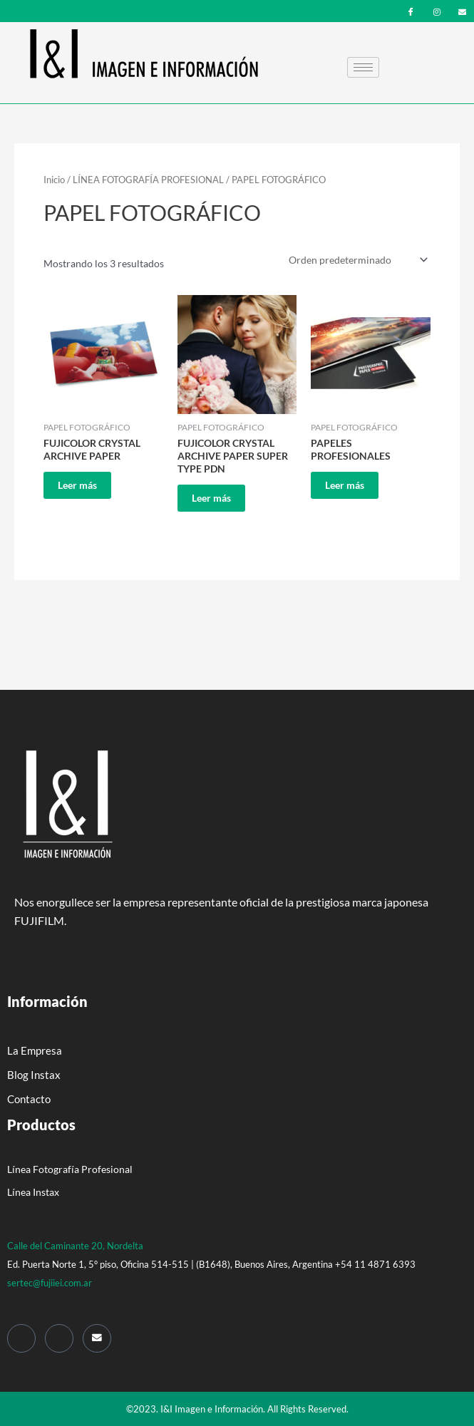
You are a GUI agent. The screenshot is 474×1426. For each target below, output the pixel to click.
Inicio (54, 180)
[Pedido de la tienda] (357, 260)
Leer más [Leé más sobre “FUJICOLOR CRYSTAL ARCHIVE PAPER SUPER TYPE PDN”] (211, 498)
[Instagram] (436, 10)
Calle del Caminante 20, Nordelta (75, 1245)
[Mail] (97, 1338)
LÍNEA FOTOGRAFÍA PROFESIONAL (148, 180)
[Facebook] (411, 10)
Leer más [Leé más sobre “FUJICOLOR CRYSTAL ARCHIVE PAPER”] (77, 485)
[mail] (462, 10)
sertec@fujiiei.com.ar (49, 1282)
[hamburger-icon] (363, 67)
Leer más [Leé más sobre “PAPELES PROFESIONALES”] (344, 485)
